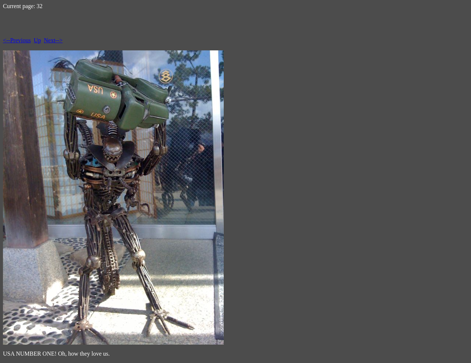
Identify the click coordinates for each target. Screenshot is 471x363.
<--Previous (17, 40)
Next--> (53, 40)
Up (37, 40)
